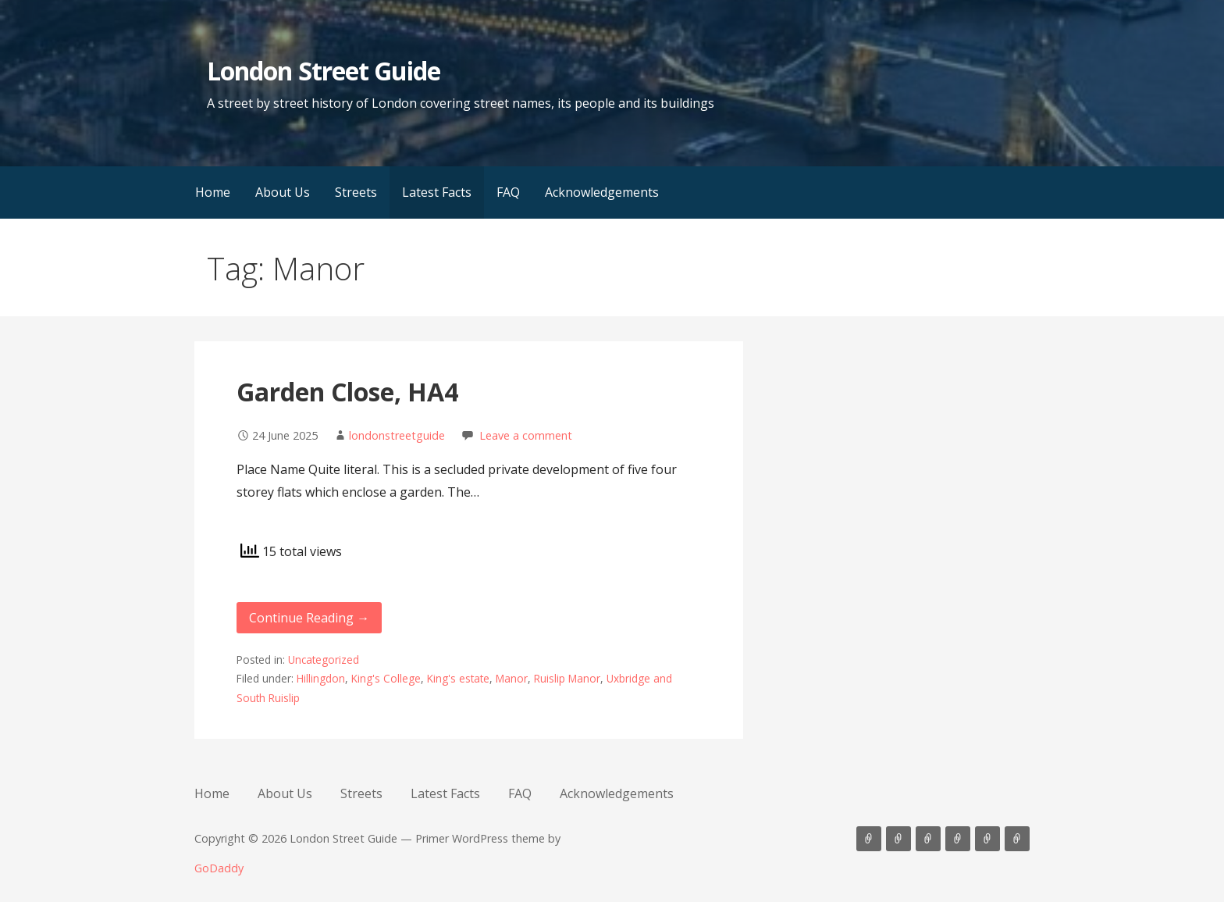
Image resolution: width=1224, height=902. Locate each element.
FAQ (508, 192)
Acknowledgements (602, 192)
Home (212, 192)
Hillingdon (321, 678)
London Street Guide (323, 70)
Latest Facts (436, 192)
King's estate (458, 678)
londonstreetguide (397, 435)
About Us (282, 192)
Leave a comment (525, 435)
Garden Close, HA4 (347, 391)
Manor (512, 678)
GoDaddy (219, 868)
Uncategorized (323, 659)
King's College (386, 678)
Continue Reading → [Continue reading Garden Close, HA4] (309, 617)
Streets (356, 192)
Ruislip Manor (567, 678)
